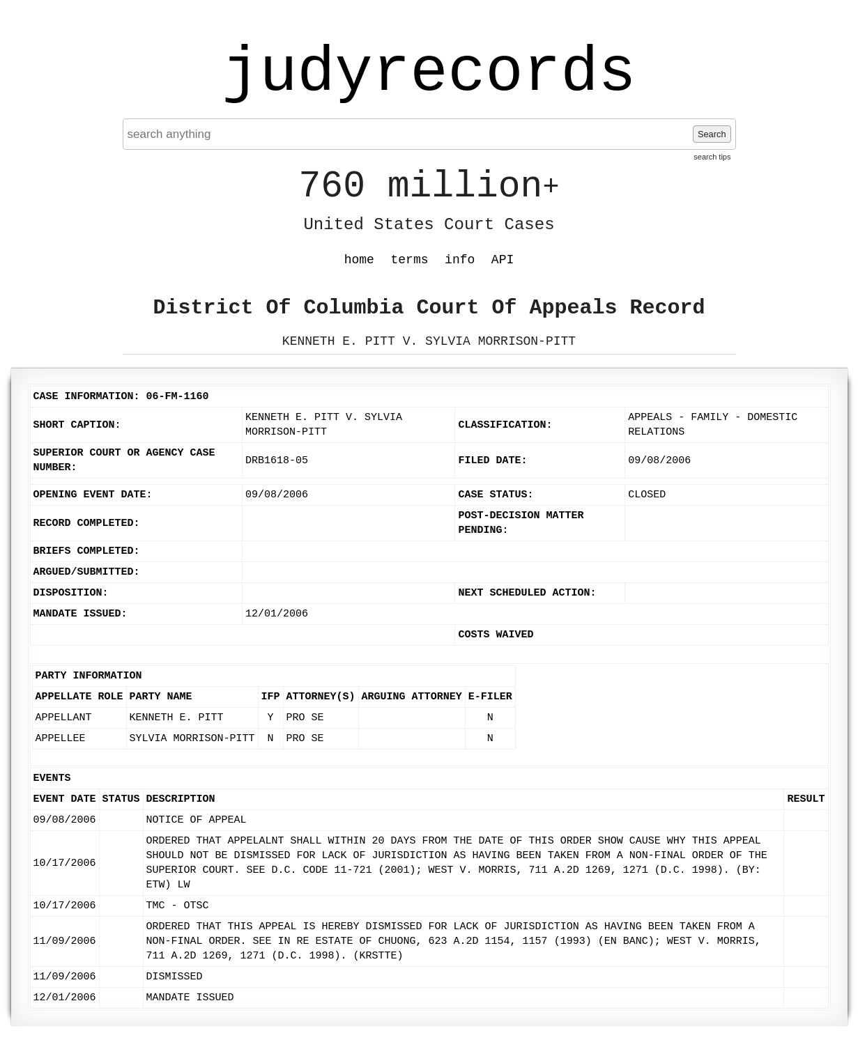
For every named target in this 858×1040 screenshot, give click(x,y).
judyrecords (429, 73)
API (502, 260)
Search (712, 134)
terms (410, 260)
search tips (712, 157)
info (460, 260)
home (359, 260)
